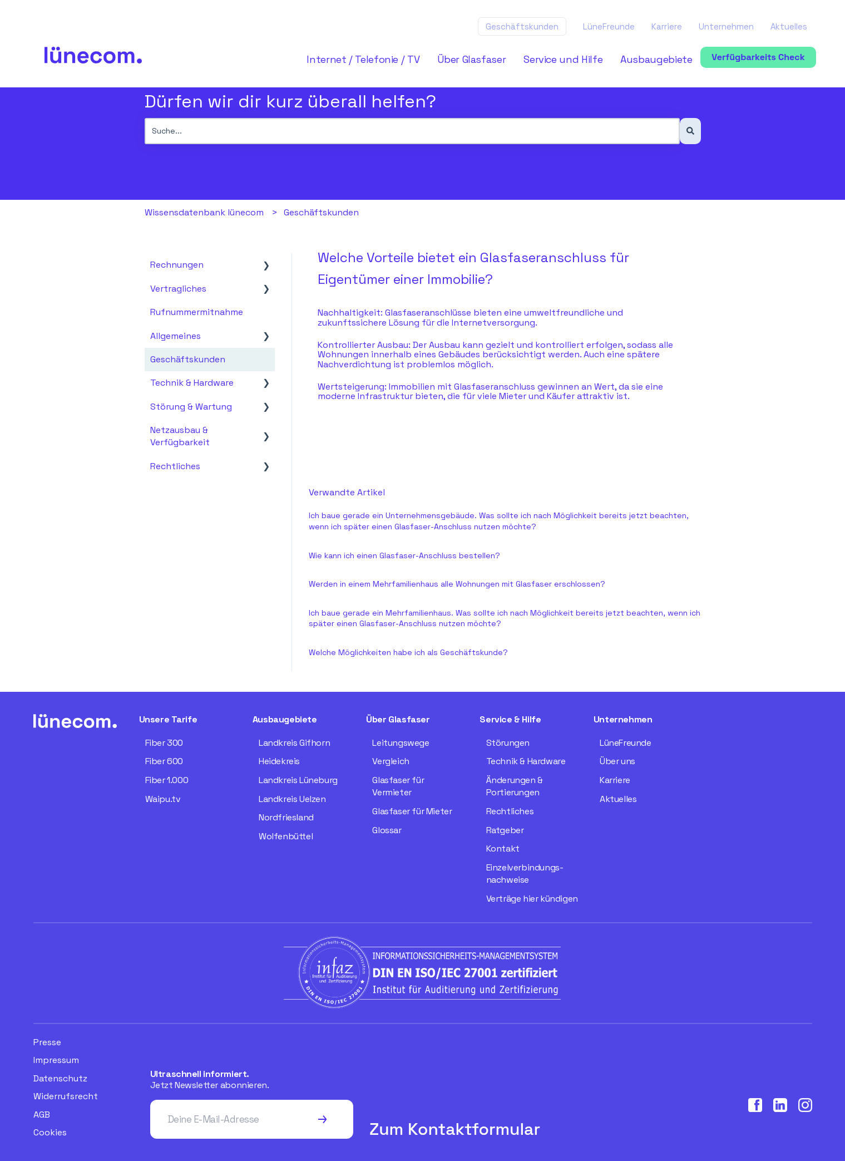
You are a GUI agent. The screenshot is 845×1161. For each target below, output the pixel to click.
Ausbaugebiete (656, 59)
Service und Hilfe (562, 59)
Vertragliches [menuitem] (178, 288)
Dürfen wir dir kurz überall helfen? (290, 101)
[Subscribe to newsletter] (322, 1119)
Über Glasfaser (471, 59)
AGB (41, 1114)
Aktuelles (788, 26)
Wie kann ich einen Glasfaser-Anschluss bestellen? (404, 555)
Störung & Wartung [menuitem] (191, 406)
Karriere (666, 26)
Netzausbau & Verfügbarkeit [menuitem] (180, 436)
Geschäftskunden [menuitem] (187, 359)
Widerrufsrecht (65, 1096)
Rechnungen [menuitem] (177, 264)
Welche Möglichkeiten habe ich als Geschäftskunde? (408, 652)
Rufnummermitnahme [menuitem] (196, 312)
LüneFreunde (609, 26)
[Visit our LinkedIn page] (780, 1105)
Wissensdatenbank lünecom (204, 212)
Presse (47, 1042)
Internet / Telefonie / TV (363, 59)
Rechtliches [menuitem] (175, 466)
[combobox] (412, 131)
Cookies (50, 1132)
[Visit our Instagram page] (805, 1105)
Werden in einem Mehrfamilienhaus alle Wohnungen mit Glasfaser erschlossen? (457, 584)
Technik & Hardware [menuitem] (192, 382)
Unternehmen (726, 26)
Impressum (56, 1060)
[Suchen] (690, 131)
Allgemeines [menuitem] (175, 336)
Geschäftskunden (522, 26)
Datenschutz (60, 1078)
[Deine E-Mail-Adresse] (232, 1119)
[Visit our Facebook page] (755, 1105)
